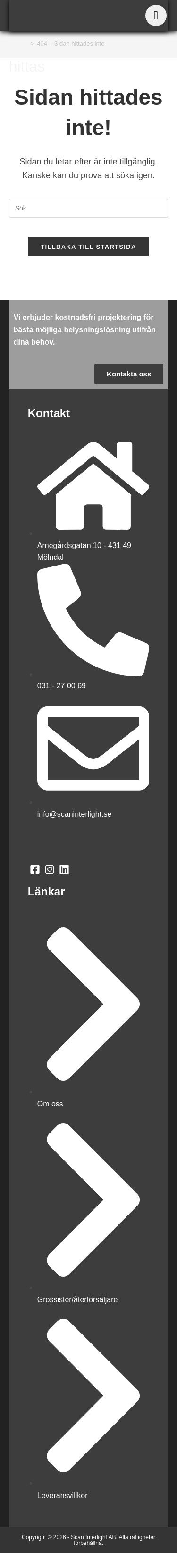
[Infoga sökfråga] (89, 208)
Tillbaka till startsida (88, 246)
